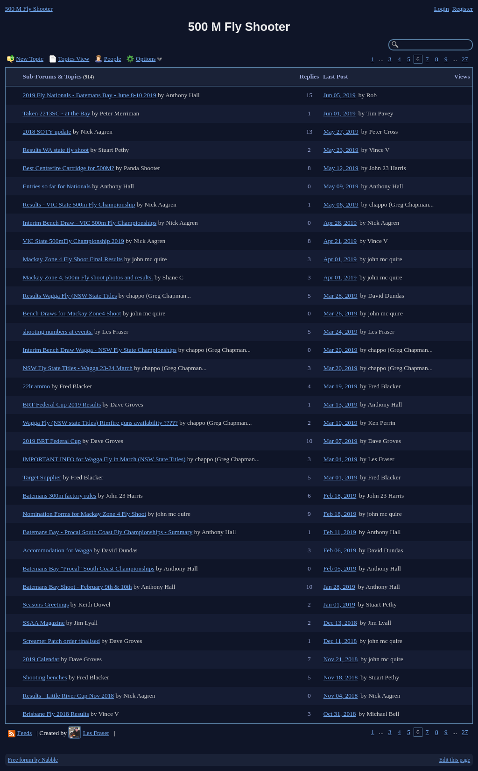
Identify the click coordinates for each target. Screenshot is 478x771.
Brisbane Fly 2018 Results (56, 713)
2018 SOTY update (47, 131)
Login (441, 8)
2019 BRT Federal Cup (52, 440)
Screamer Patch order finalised (61, 640)
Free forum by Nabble (33, 760)
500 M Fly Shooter (29, 8)
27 (465, 59)
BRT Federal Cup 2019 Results (62, 404)
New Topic (29, 58)
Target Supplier (42, 477)
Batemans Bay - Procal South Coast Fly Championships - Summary (108, 531)
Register (462, 8)
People (112, 58)
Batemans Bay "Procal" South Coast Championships (89, 568)
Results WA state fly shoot (56, 149)
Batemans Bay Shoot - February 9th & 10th (77, 586)
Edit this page (454, 760)
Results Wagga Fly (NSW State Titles (70, 295)
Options (146, 58)
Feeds (24, 732)
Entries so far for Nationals (57, 186)
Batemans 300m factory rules (60, 495)
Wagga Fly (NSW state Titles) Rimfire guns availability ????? (100, 422)
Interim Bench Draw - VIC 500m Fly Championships (90, 222)
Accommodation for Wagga (57, 550)
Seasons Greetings (46, 604)
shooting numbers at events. (58, 331)
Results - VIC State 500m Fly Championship (79, 204)
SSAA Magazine (44, 622)
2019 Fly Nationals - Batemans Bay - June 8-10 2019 (89, 95)
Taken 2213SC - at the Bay (57, 113)
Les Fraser (96, 732)
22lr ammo (36, 386)
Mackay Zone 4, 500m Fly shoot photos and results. (88, 277)
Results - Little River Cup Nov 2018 (68, 695)
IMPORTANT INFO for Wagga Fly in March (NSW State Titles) (104, 459)
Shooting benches (45, 677)
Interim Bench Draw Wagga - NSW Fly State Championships (100, 349)
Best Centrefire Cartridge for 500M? (68, 167)
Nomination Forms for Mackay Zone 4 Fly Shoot (85, 513)
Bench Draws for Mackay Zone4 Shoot (72, 313)
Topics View (73, 58)
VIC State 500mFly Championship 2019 (73, 240)
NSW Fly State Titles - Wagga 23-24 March (78, 367)
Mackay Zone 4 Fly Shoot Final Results (73, 259)
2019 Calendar (41, 659)
